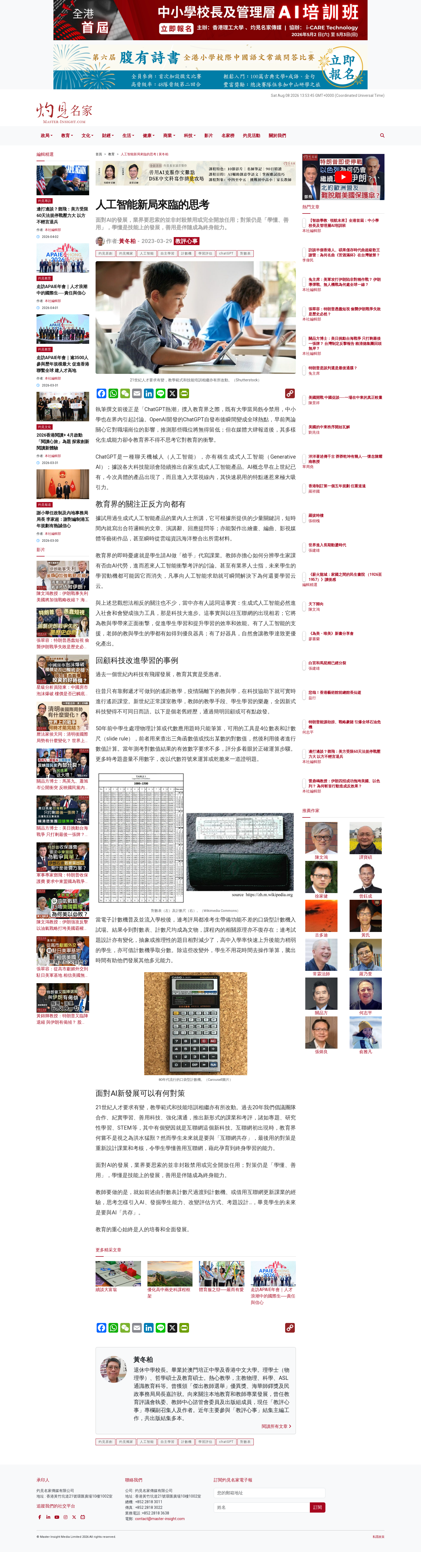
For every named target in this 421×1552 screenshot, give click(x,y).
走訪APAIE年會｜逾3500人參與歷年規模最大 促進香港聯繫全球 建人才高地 (63, 364)
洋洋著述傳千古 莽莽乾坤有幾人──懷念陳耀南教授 (361, 461)
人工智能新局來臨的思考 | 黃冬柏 (144, 154)
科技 (188, 135)
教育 (65, 135)
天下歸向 (347, 604)
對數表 (245, 253)
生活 (126, 135)
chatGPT (226, 253)
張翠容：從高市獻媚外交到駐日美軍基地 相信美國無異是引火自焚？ (63, 975)
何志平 (345, 732)
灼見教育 (44, 278)
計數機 (186, 253)
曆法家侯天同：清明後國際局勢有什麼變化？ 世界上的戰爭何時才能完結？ (63, 741)
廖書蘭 (345, 644)
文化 (86, 135)
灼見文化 (44, 427)
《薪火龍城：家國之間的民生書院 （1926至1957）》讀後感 (360, 579)
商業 (167, 135)
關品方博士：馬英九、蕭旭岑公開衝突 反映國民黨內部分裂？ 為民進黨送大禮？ (63, 788)
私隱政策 (378, 1537)
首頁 (99, 154)
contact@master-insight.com (160, 1519)
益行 (343, 703)
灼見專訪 (44, 201)
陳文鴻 (345, 609)
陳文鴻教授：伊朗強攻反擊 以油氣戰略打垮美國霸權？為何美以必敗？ (62, 928)
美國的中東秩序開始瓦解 (360, 427)
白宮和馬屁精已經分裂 (359, 663)
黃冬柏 (127, 241)
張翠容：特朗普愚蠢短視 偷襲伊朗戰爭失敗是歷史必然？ (63, 647)
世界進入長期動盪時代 (359, 545)
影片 (208, 135)
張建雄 (345, 550)
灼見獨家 (126, 253)
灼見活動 (251, 135)
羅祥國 (345, 496)
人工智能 (147, 253)
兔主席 (345, 378)
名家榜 (228, 135)
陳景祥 (345, 407)
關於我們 (277, 135)
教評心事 (186, 241)
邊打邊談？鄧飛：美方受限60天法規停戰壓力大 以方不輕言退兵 (62, 215)
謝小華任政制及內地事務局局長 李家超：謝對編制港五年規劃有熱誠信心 (63, 519)
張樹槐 (345, 521)
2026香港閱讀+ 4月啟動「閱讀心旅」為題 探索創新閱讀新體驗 (63, 442)
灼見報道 (44, 505)
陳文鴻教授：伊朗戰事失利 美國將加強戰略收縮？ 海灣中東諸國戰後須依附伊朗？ (63, 600)
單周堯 (345, 471)
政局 (45, 135)
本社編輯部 (53, 230)
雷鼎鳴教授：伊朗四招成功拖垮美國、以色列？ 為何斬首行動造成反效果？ (361, 786)
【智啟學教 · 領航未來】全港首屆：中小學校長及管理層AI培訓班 (360, 225)
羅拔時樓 (347, 515)
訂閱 (317, 1507)
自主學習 (168, 253)
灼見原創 (105, 253)
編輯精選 (347, 589)
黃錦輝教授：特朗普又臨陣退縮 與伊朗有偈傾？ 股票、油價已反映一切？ (62, 1022)
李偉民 (345, 265)
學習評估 (205, 253)
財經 (106, 135)
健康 (147, 135)
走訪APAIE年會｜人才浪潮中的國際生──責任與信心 (273, 1288)
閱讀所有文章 (276, 1426)
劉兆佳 (345, 432)
